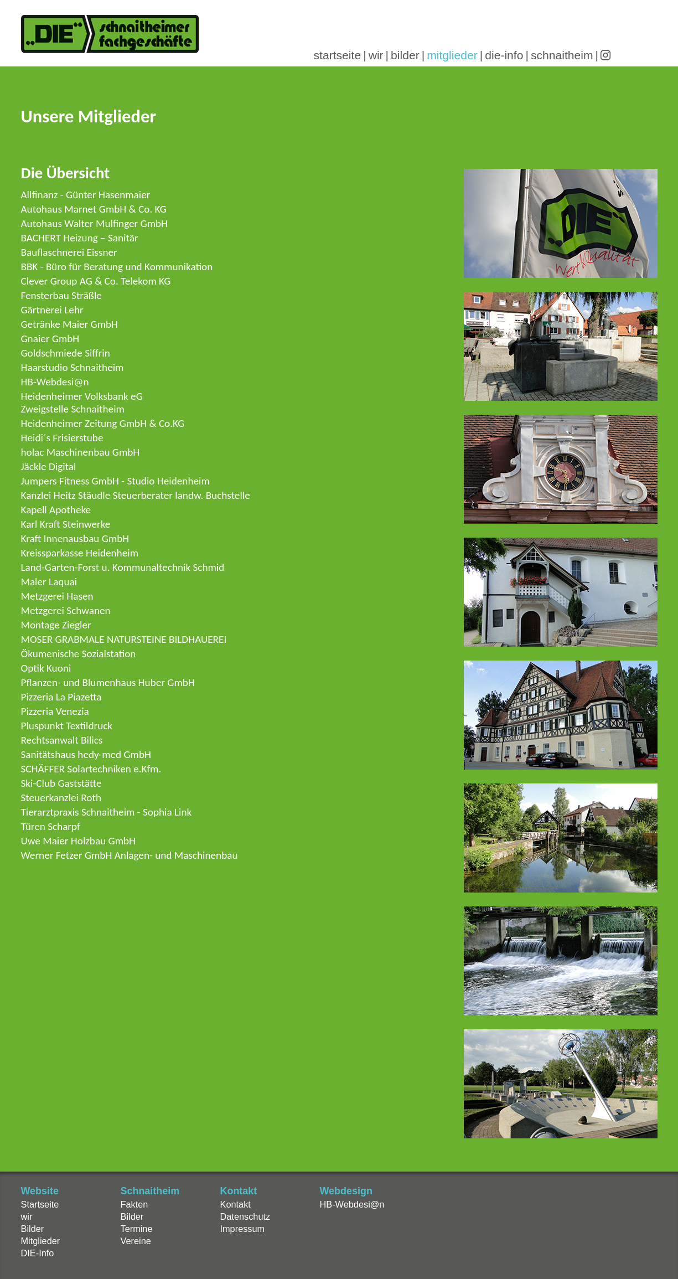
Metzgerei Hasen (57, 596)
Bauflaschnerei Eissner (69, 252)
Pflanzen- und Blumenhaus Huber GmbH (108, 682)
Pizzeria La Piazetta (61, 696)
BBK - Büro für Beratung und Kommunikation (117, 266)
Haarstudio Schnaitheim (72, 367)
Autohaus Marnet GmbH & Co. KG (94, 209)
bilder (405, 55)
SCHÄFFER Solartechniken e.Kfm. (91, 768)
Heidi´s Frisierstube (62, 437)
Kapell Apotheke (56, 509)
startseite (337, 55)
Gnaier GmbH (50, 338)
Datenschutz (245, 1216)
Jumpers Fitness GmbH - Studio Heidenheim (115, 481)
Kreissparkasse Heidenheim (79, 552)
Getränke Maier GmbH (69, 324)
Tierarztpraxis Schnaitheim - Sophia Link (106, 812)
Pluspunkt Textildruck (67, 725)
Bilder (32, 1229)
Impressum (242, 1229)
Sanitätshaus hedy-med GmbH (86, 754)
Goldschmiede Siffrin (65, 353)
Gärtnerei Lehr (52, 309)
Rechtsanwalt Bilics (62, 740)
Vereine (136, 1241)
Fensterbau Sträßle (61, 295)
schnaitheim (562, 55)
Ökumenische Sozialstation (78, 653)
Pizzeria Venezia (55, 711)
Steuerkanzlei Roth (61, 797)
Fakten (134, 1204)
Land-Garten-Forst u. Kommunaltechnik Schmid (123, 567)
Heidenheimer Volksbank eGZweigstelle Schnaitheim (82, 402)
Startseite (40, 1204)
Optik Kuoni (46, 668)
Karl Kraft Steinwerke (66, 524)
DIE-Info (37, 1253)
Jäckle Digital (48, 466)
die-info (504, 55)
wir (376, 55)
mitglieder (452, 55)
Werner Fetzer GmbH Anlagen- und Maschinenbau (129, 855)
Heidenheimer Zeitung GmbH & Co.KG (103, 423)
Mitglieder (40, 1241)
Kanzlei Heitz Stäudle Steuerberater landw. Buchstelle (135, 495)
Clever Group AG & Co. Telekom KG (96, 281)
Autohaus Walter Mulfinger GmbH (94, 223)
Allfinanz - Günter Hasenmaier (86, 194)
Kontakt (235, 1204)
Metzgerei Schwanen (66, 610)
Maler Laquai (49, 581)
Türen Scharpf (50, 826)
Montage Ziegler (56, 624)
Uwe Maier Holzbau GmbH (78, 840)
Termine (137, 1229)
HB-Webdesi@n (55, 381)
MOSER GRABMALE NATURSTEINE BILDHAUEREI (124, 639)
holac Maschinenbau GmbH (80, 452)
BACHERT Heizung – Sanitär (79, 237)
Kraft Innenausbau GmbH (75, 538)
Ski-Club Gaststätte (61, 783)
